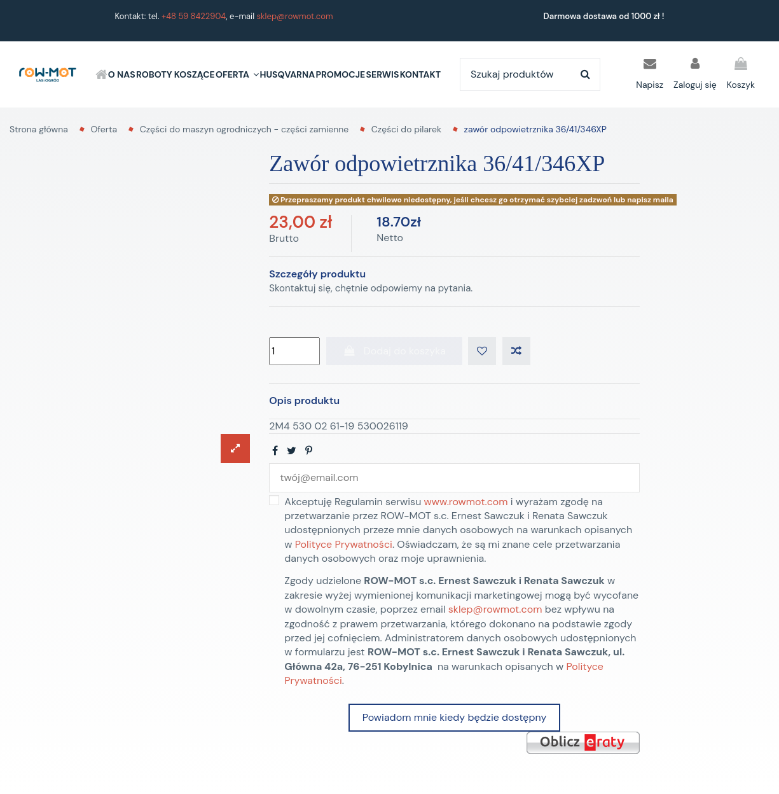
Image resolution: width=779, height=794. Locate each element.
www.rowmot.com (466, 501)
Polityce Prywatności (343, 544)
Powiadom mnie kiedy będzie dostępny (454, 717)
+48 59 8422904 (194, 16)
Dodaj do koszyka (394, 351)
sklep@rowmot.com (295, 16)
